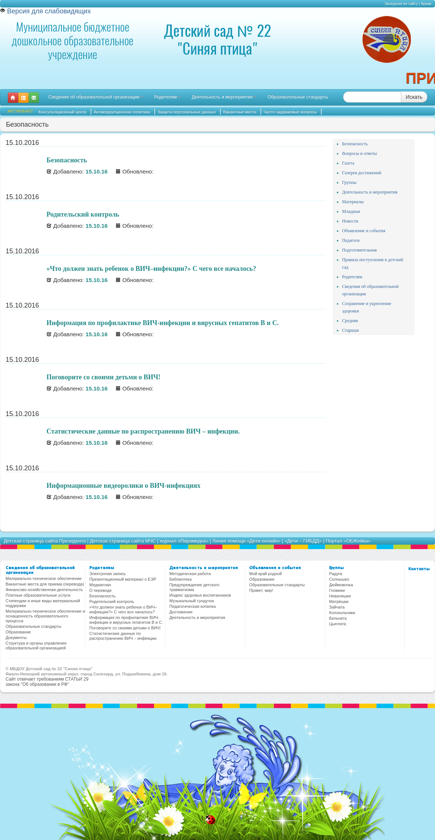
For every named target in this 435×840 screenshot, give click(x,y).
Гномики (337, 590)
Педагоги (351, 240)
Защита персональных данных (187, 112)
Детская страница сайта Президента (45, 541)
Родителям (167, 97)
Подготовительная (359, 250)
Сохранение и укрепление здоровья (366, 307)
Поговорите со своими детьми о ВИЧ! (125, 628)
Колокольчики (342, 612)
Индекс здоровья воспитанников (200, 595)
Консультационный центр (62, 112)
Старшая (350, 330)
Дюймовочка (341, 585)
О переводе (100, 590)
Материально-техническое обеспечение (43, 578)
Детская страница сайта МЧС (123, 541)
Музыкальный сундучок (191, 601)
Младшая (351, 211)
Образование (18, 632)
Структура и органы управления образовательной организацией (36, 645)
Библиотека (180, 579)
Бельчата (338, 618)
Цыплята (337, 624)
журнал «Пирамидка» (184, 541)
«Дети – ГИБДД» (303, 541)
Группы (349, 182)
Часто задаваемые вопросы (290, 112)
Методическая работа (189, 573)
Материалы (353, 201)
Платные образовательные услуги (38, 595)
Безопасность (355, 143)
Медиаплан (100, 585)
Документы (16, 637)
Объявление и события (363, 230)
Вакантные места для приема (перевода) (45, 584)
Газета (348, 163)
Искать (414, 97)
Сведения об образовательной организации (95, 97)
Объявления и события (275, 568)
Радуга (335, 573)
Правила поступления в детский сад (372, 263)
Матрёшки (338, 601)
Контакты (418, 569)
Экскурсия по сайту (401, 3)
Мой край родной (265, 573)
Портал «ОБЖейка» (348, 541)
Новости (350, 221)
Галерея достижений (361, 172)
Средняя (350, 320)
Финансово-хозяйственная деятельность (44, 589)
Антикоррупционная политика (122, 112)
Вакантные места (239, 112)
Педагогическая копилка (192, 606)
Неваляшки (340, 596)
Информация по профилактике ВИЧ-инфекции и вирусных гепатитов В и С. (126, 620)
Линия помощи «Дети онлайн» (246, 541)
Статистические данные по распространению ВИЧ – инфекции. (123, 635)
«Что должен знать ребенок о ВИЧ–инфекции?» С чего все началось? (123, 609)
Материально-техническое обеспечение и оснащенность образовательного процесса (45, 616)
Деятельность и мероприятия (224, 97)
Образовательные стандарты (298, 97)
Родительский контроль (111, 601)
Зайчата (337, 607)
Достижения (180, 612)
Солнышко (339, 579)
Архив (426, 3)
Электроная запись (107, 573)
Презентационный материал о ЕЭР (122, 579)
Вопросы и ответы (359, 153)
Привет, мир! (261, 590)
